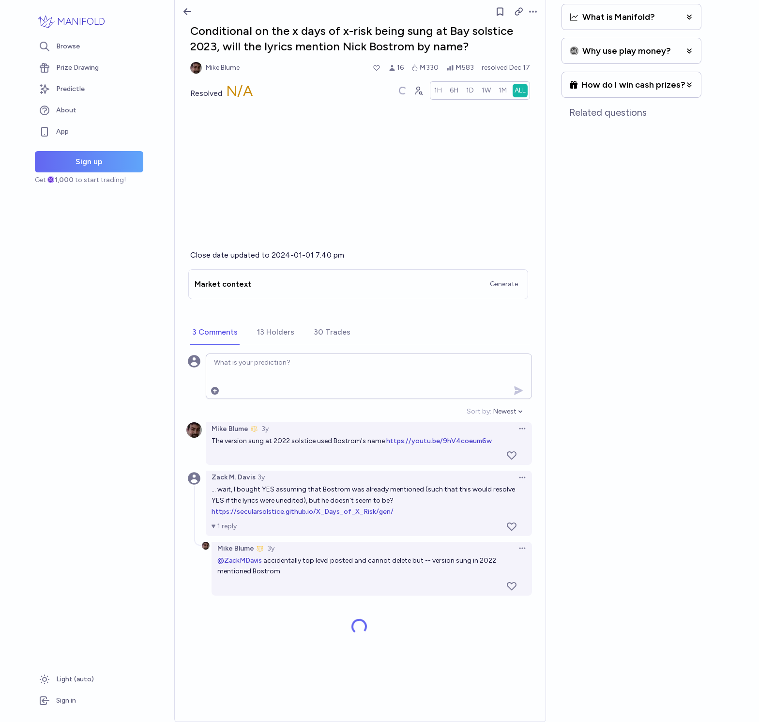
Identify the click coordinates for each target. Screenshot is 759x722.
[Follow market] (500, 11)
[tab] (215, 333)
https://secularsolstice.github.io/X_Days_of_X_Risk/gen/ (303, 511)
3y (265, 429)
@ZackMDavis (239, 560)
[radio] (438, 90)
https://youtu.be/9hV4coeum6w (439, 441)
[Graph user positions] (418, 90)
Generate (504, 284)
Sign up (89, 161)
